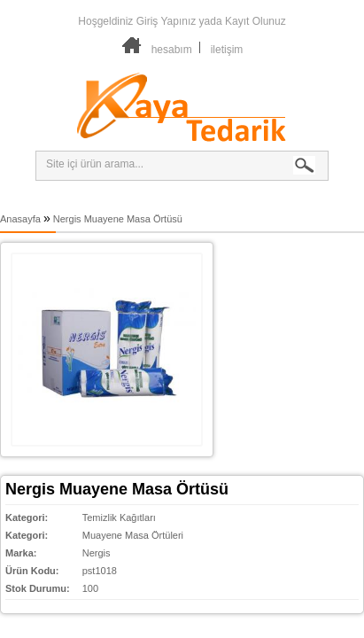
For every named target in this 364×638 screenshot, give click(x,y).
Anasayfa (20, 219)
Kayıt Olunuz (255, 21)
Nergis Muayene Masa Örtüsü (117, 219)
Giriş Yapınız (166, 21)
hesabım (171, 49)
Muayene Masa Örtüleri (132, 535)
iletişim (227, 49)
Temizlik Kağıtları (119, 517)
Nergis (96, 553)
